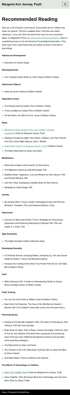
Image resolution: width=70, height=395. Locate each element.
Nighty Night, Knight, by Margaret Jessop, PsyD (25, 146)
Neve (4, 392)
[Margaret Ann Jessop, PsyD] (22, 4)
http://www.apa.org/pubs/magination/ (42, 38)
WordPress (24, 392)
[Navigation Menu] (65, 4)
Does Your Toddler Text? (16, 372)
